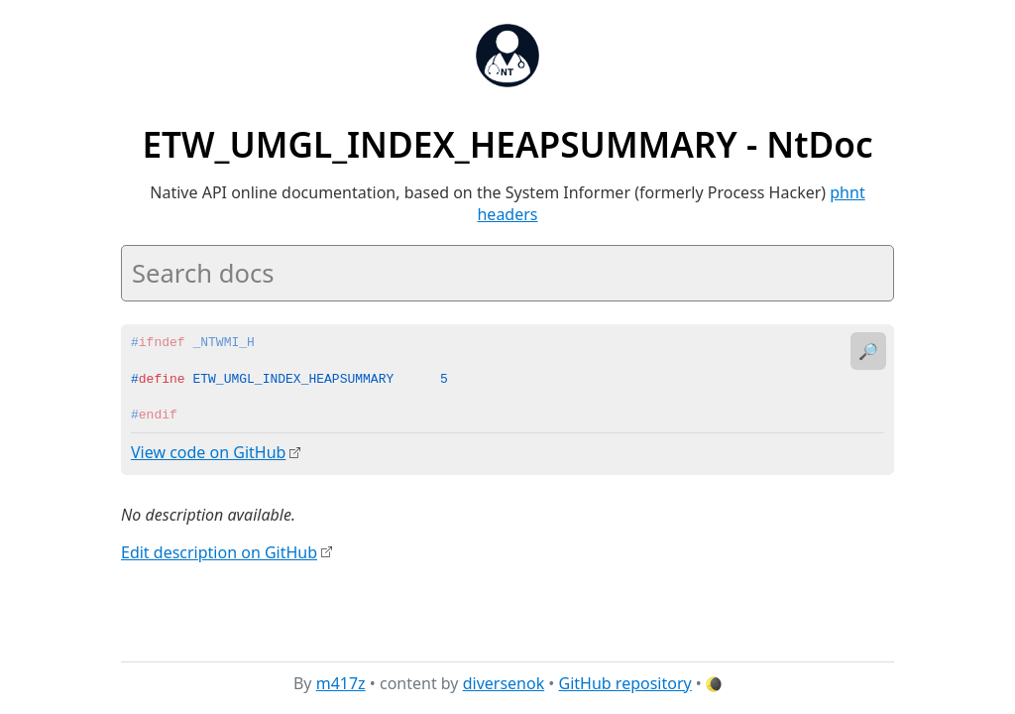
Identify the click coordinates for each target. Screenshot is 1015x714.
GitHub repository (625, 683)
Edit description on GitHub (219, 551)
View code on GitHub (208, 452)
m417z (341, 683)
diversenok (504, 683)
